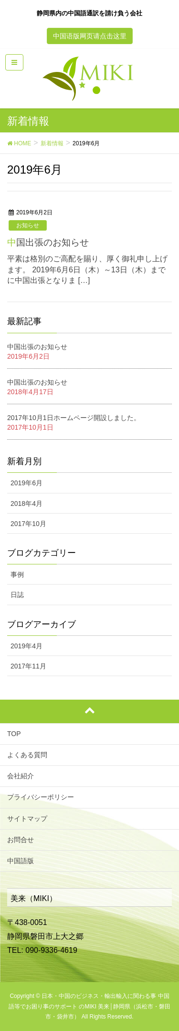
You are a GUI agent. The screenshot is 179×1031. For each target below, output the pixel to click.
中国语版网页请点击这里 (89, 36)
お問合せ (20, 840)
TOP (14, 734)
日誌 (17, 594)
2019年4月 (26, 646)
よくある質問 (27, 755)
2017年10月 (28, 523)
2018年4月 (26, 503)
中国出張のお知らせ (48, 242)
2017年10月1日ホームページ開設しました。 (73, 418)
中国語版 (20, 861)
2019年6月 (26, 483)
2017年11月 (28, 666)
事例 (17, 574)
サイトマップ (27, 818)
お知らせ (27, 225)
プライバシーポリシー (40, 797)
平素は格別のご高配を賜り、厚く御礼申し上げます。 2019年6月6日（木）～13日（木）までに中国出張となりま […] (87, 270)
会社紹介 (20, 776)
